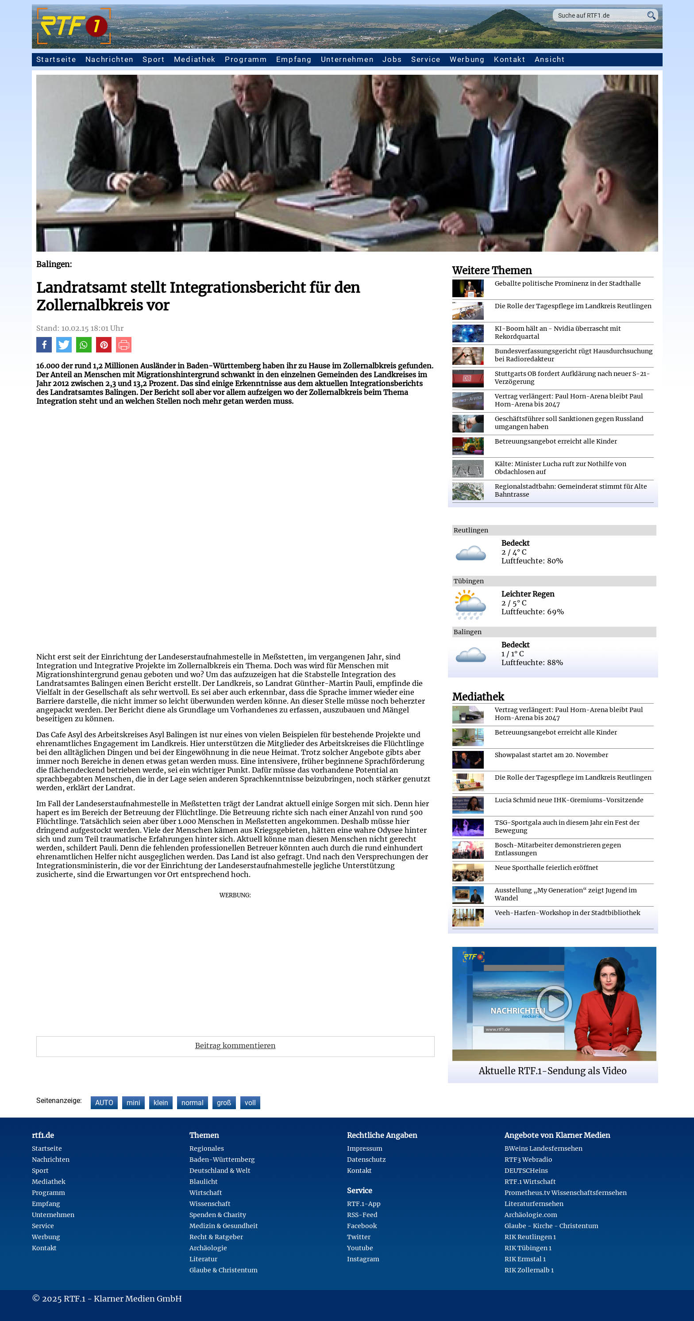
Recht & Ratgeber (216, 1237)
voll (250, 1103)
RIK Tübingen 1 (528, 1248)
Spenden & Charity (217, 1215)
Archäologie (208, 1248)
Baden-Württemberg (222, 1160)
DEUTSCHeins (526, 1171)
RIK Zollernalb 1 (529, 1270)
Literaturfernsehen (534, 1204)
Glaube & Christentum (223, 1270)
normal (192, 1103)
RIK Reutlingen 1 (530, 1237)
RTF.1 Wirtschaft (530, 1182)
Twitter (358, 1237)
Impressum (364, 1149)
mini (133, 1103)
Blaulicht (203, 1182)
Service (426, 59)
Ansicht (550, 59)
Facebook (362, 1226)
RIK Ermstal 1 (525, 1259)
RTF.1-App (364, 1204)
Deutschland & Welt (220, 1171)
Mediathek (195, 59)
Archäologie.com (531, 1215)
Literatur (203, 1259)
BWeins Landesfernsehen (543, 1149)
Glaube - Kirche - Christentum (551, 1226)
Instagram (363, 1259)
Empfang (294, 59)
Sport (154, 59)
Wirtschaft (205, 1193)
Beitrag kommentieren (235, 1045)
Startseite (56, 59)
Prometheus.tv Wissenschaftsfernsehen (566, 1193)
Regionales (206, 1149)
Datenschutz (366, 1160)
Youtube (360, 1248)
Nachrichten (109, 59)
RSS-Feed (362, 1215)
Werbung (467, 59)
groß (224, 1103)
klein (161, 1103)
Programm (246, 59)
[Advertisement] (235, 961)
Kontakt (510, 59)
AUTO (104, 1103)
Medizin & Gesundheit (223, 1226)
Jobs (392, 59)
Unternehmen (347, 59)
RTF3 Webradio (528, 1160)
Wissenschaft (210, 1204)
